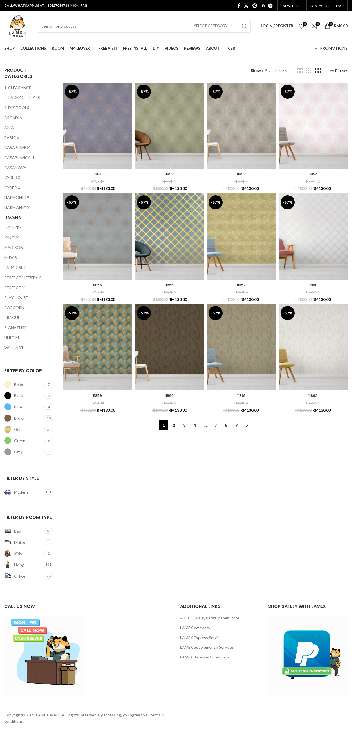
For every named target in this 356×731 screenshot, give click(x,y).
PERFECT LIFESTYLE (23, 277)
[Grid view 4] (318, 70)
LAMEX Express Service (201, 637)
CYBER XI (13, 187)
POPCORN (14, 307)
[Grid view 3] (308, 70)
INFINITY (12, 227)
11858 (313, 285)
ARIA (9, 127)
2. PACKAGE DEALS (22, 97)
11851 (97, 174)
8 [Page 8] (226, 425)
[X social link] (246, 5)
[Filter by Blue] (23, 407)
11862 (313, 395)
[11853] (241, 126)
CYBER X (12, 177)
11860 (169, 395)
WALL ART (14, 347)
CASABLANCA (17, 147)
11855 (97, 285)
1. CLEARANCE (17, 87)
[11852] (169, 126)
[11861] (241, 347)
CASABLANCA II (19, 157)
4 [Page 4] (195, 425)
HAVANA (12, 217)
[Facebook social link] (239, 5)
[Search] (144, 26)
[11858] (313, 236)
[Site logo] (17, 25)
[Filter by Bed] (23, 531)
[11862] (313, 347)
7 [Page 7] (215, 425)
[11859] (97, 347)
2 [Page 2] (174, 425)
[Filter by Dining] (23, 542)
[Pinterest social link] (254, 5)
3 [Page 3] (184, 425)
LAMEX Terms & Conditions (204, 657)
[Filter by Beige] (23, 384)
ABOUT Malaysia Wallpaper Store (209, 617)
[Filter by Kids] (23, 553)
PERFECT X (14, 287)
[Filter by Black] (23, 395)
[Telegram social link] (271, 5)
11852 (169, 174)
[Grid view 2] (300, 70)
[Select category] (214, 26)
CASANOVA (15, 167)
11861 (241, 395)
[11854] (313, 126)
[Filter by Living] (23, 565)
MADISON (13, 247)
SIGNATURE (15, 327)
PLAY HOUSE (16, 297)
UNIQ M (11, 337)
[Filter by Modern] (23, 492)
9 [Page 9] (236, 425)
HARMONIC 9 (16, 197)
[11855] (97, 236)
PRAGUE (12, 317)
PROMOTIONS (334, 48)
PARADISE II (15, 267)
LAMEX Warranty (195, 627)
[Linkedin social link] (262, 5)
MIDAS (10, 257)
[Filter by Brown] (23, 418)
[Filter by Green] (23, 440)
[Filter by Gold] (23, 429)
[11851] (97, 126)
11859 (97, 395)
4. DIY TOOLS (16, 107)
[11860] (169, 347)
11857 (241, 285)
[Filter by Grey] (23, 452)
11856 (169, 285)
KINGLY (11, 237)
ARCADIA (13, 117)
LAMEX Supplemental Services (207, 647)
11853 (241, 174)
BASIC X (11, 137)
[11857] (241, 236)
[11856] (169, 236)
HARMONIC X (17, 207)
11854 (313, 174)
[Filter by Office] (23, 576)
